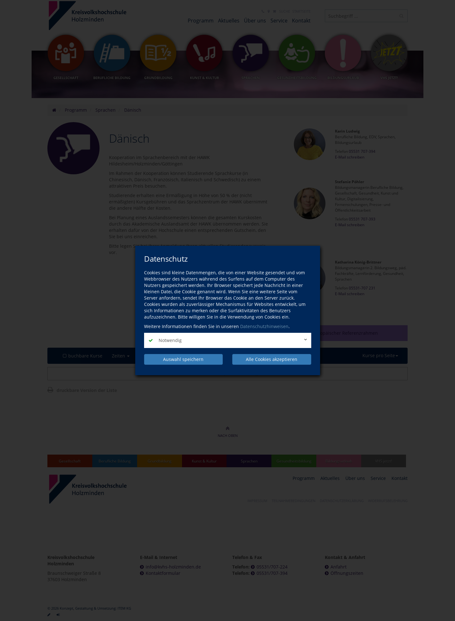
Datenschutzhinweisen (264, 326)
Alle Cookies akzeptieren (271, 359)
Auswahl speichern (183, 359)
